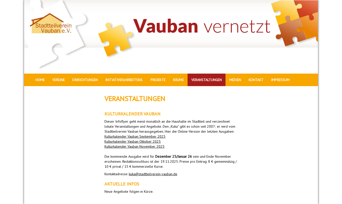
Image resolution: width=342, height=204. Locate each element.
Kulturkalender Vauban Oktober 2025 (132, 141)
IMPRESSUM (280, 80)
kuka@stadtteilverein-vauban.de (153, 174)
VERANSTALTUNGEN (206, 80)
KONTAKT (256, 80)
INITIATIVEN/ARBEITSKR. (124, 80)
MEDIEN (235, 80)
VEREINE (58, 80)
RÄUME (178, 80)
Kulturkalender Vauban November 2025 (134, 146)
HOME (40, 80)
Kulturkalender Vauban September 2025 (134, 136)
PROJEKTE (157, 80)
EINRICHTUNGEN (85, 80)
